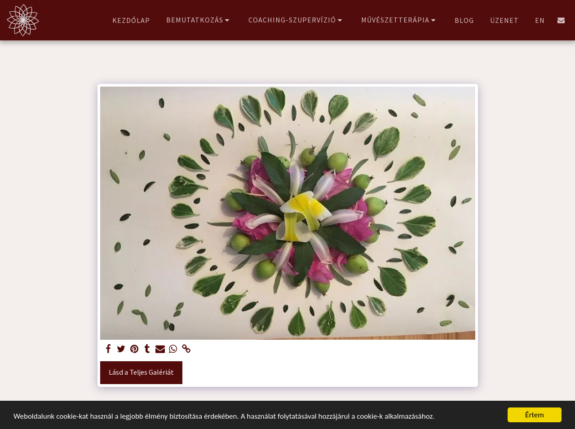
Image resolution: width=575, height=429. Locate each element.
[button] (199, 20)
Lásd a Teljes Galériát (141, 372)
